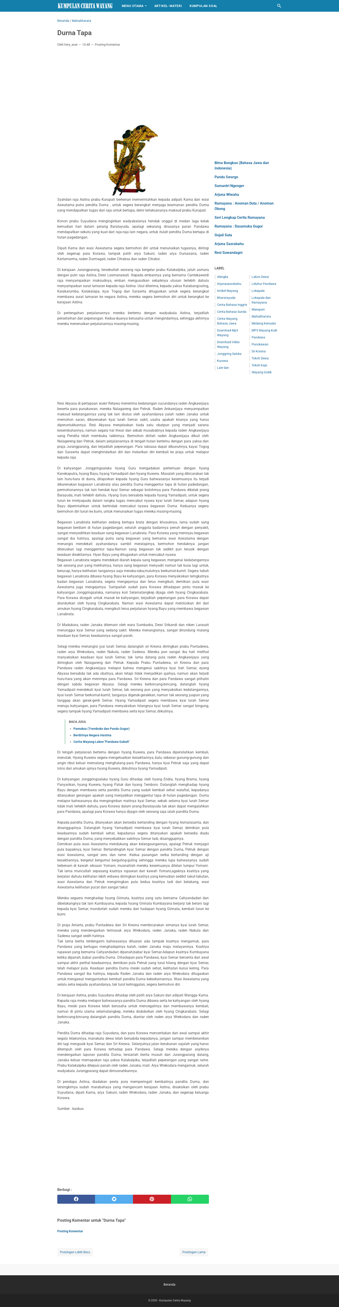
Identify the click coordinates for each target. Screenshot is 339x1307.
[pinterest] (152, 1199)
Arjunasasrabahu (229, 284)
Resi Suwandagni (228, 252)
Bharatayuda (226, 298)
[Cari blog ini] (279, 6)
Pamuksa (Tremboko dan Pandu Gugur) (101, 728)
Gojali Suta (223, 235)
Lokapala (258, 291)
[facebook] (76, 1199)
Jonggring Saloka (229, 354)
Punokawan (260, 344)
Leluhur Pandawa (264, 284)
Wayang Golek (262, 372)
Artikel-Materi (168, 6)
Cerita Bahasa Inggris (232, 304)
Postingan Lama (194, 1252)
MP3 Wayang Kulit (264, 330)
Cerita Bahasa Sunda (231, 311)
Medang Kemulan (264, 323)
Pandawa (258, 337)
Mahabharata (261, 316)
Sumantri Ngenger (229, 186)
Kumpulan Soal (203, 6)
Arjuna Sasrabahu (229, 244)
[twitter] (114, 1199)
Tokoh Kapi (259, 365)
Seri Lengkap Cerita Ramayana (240, 217)
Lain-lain (223, 368)
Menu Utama (133, 6)
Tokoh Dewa (260, 358)
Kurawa (222, 361)
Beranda (169, 1284)
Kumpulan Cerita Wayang (175, 1300)
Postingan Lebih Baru (75, 1252)
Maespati (258, 309)
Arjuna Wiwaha (227, 194)
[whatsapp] (190, 1199)
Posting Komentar (107, 44)
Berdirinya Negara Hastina (92, 735)
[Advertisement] (133, 83)
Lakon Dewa (260, 277)
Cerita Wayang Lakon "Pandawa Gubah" (101, 742)
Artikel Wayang (227, 291)
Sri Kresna (259, 351)
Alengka (222, 277)
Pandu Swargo (226, 177)
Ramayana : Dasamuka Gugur (239, 226)
